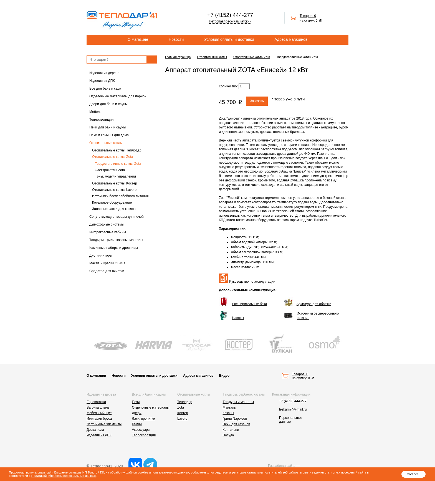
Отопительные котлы (106, 143)
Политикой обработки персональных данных (63, 475)
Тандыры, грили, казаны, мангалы (116, 240)
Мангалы (230, 407)
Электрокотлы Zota (110, 170)
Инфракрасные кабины (107, 232)
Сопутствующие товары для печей (116, 217)
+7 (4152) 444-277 (230, 15)
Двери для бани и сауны (108, 104)
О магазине (138, 39)
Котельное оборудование (112, 202)
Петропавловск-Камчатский (230, 21)
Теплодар (184, 402)
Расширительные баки (249, 304)
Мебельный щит (99, 413)
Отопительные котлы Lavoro (114, 190)
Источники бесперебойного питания (120, 196)
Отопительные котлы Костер (114, 183)
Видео (224, 376)
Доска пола (95, 430)
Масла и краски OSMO (107, 263)
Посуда (228, 435)
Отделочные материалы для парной (117, 96)
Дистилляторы (100, 255)
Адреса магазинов (291, 39)
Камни (137, 424)
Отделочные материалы (151, 407)
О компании (96, 376)
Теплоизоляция (101, 119)
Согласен (413, 474)
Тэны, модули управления (115, 176)
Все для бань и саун (105, 88)
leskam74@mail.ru (293, 409)
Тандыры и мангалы (238, 402)
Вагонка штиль (98, 407)
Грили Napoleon (235, 419)
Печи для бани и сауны (107, 127)
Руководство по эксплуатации (252, 281)
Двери (136, 413)
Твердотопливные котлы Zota (118, 164)
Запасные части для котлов (114, 209)
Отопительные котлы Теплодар (116, 150)
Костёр (182, 413)
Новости (176, 39)
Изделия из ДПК (102, 81)
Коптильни (231, 430)
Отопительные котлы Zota (112, 157)
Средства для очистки (106, 271)
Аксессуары (141, 430)
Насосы (238, 318)
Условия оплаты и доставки (229, 39)
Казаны (228, 413)
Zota (180, 407)
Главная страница (178, 57)
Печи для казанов (236, 424)
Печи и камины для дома (109, 135)
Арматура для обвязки (314, 304)
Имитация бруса (99, 419)
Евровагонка (96, 402)
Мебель (95, 112)
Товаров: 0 (308, 16)
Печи (136, 402)
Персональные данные (290, 420)
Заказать (257, 101)
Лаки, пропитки (143, 419)
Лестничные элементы (104, 424)
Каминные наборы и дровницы (113, 248)
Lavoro (182, 419)
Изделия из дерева (104, 73)
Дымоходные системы (106, 224)
